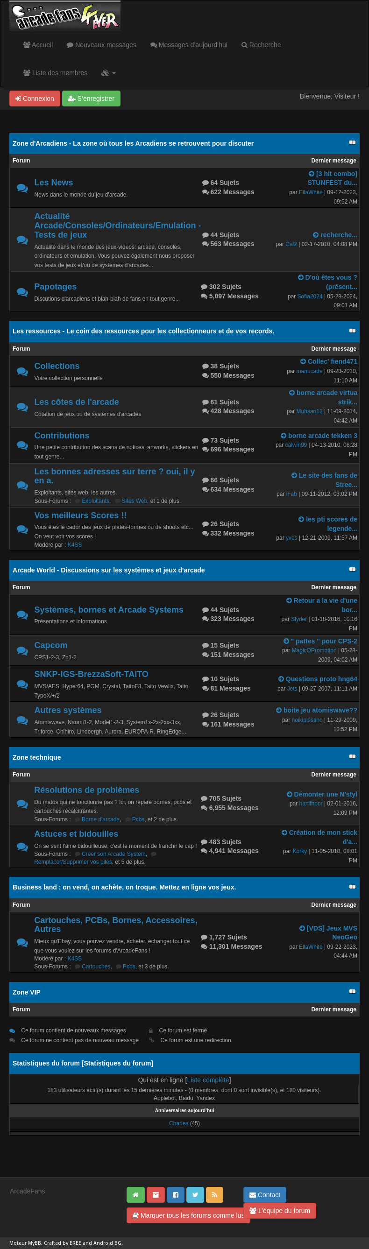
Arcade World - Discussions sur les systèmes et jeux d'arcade (109, 570)
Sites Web (134, 501)
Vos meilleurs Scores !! (80, 515)
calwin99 (296, 445)
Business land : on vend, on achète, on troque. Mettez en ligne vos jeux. (124, 887)
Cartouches (96, 966)
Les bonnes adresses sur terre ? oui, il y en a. (114, 476)
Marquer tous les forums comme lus (188, 1215)
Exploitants (95, 501)
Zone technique (37, 757)
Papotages (55, 286)
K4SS (75, 545)
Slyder (299, 619)
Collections (56, 366)
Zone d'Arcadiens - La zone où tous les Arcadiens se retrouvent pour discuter (133, 143)
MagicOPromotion (314, 650)
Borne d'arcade (101, 819)
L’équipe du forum (279, 1210)
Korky (300, 851)
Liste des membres (55, 73)
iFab (291, 494)
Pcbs (138, 819)
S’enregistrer (91, 98)
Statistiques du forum (117, 1063)
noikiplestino (307, 720)
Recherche (261, 45)
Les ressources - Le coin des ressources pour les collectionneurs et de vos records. (143, 331)
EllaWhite (311, 192)
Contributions (61, 435)
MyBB (34, 1243)
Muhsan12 (310, 411)
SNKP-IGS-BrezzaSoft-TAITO (91, 674)
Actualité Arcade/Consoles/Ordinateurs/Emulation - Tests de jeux (117, 226)
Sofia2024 (310, 296)
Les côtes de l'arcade (76, 402)
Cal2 (291, 244)
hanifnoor (311, 803)
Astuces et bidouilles (76, 834)
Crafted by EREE (62, 1243)
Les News (53, 182)
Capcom (50, 645)
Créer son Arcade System (114, 854)
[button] (108, 73)
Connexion (34, 98)
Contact (264, 1195)
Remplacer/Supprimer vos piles (73, 862)
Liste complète (208, 1080)
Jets (292, 688)
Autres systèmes (67, 710)
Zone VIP (27, 992)
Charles (178, 1123)
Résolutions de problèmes (86, 790)
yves (292, 538)
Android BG (107, 1243)
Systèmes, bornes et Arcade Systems (109, 609)
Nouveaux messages (101, 45)
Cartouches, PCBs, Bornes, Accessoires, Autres (115, 925)
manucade (310, 371)
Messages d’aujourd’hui (188, 45)
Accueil (38, 45)
